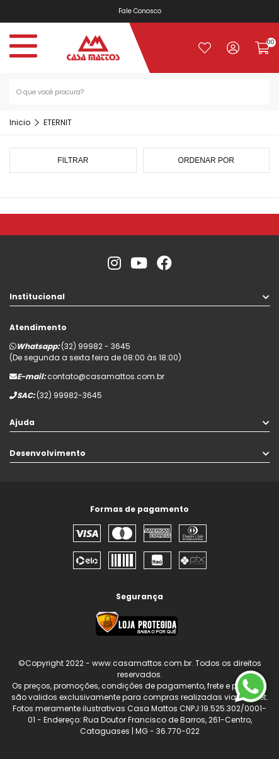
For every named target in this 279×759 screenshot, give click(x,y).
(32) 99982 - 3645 (95, 346)
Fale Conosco (140, 11)
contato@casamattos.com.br (105, 376)
